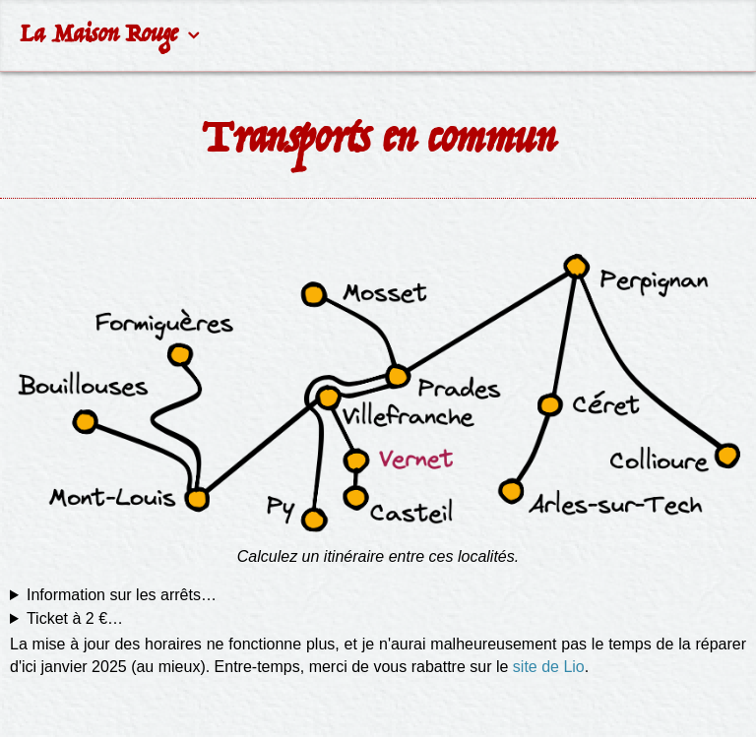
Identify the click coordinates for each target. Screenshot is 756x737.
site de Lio (549, 666)
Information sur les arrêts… (122, 594)
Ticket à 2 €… (75, 618)
